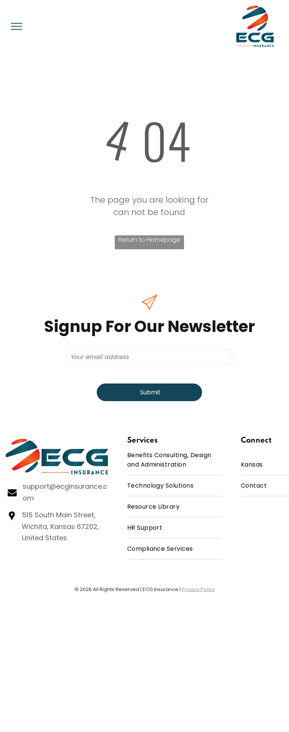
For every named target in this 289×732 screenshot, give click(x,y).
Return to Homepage (149, 239)
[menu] (16, 26)
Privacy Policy (198, 589)
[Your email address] (149, 357)
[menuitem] (174, 460)
